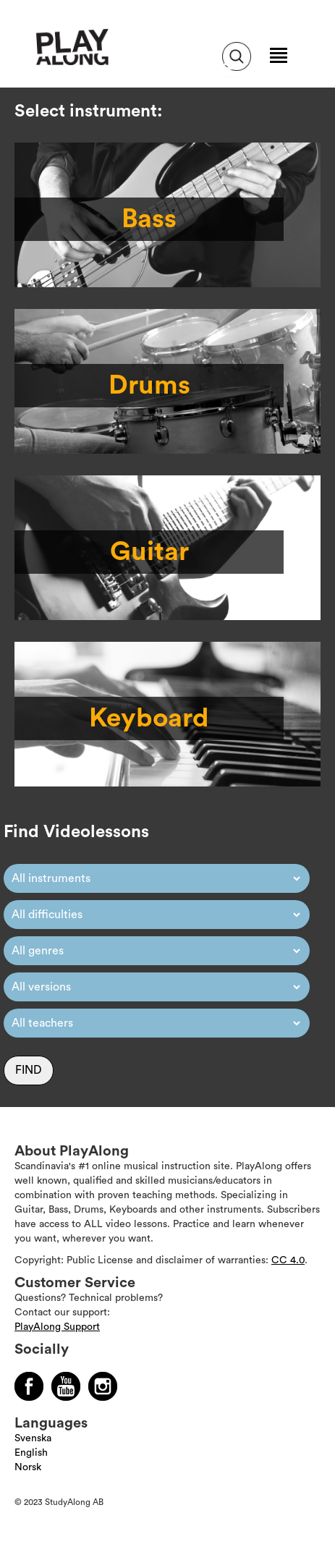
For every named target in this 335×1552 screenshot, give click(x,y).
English (31, 1453)
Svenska (32, 1438)
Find (28, 1070)
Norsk (27, 1467)
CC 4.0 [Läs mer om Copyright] (288, 1260)
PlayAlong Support (57, 1327)
